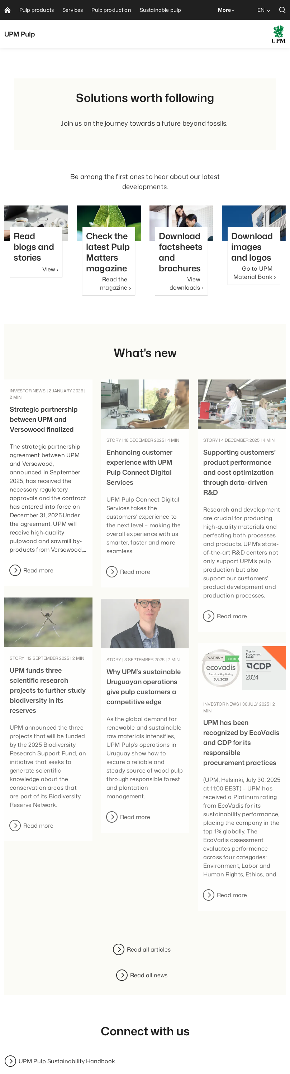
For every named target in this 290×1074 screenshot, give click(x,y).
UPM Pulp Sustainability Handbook (67, 1061)
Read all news (148, 975)
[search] (282, 10)
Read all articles (149, 949)
